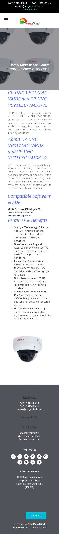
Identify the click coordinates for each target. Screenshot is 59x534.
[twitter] (26, 456)
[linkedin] (19, 462)
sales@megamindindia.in (28, 6)
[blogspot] (39, 456)
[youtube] (32, 462)
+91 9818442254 (29, 403)
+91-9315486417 (41, 3)
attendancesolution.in (29, 436)
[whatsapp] (13, 456)
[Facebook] (19, 456)
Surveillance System (34, 65)
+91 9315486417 (29, 406)
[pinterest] (26, 462)
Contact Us (36, 515)
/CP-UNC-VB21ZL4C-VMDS (29, 69)
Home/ (14, 65)
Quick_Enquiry (29, 9)
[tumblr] (39, 462)
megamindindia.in (29, 433)
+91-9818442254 (17, 3)
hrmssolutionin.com (29, 439)
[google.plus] (45, 456)
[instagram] (32, 456)
